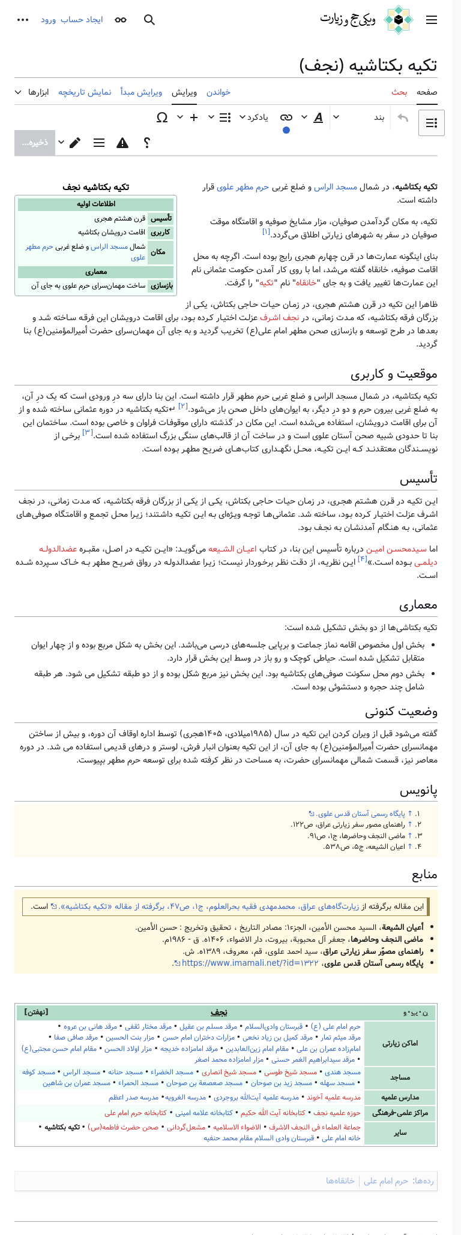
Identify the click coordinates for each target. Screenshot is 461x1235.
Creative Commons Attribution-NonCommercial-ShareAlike (270, 1156)
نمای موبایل (377, 1192)
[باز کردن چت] (431, 1205)
